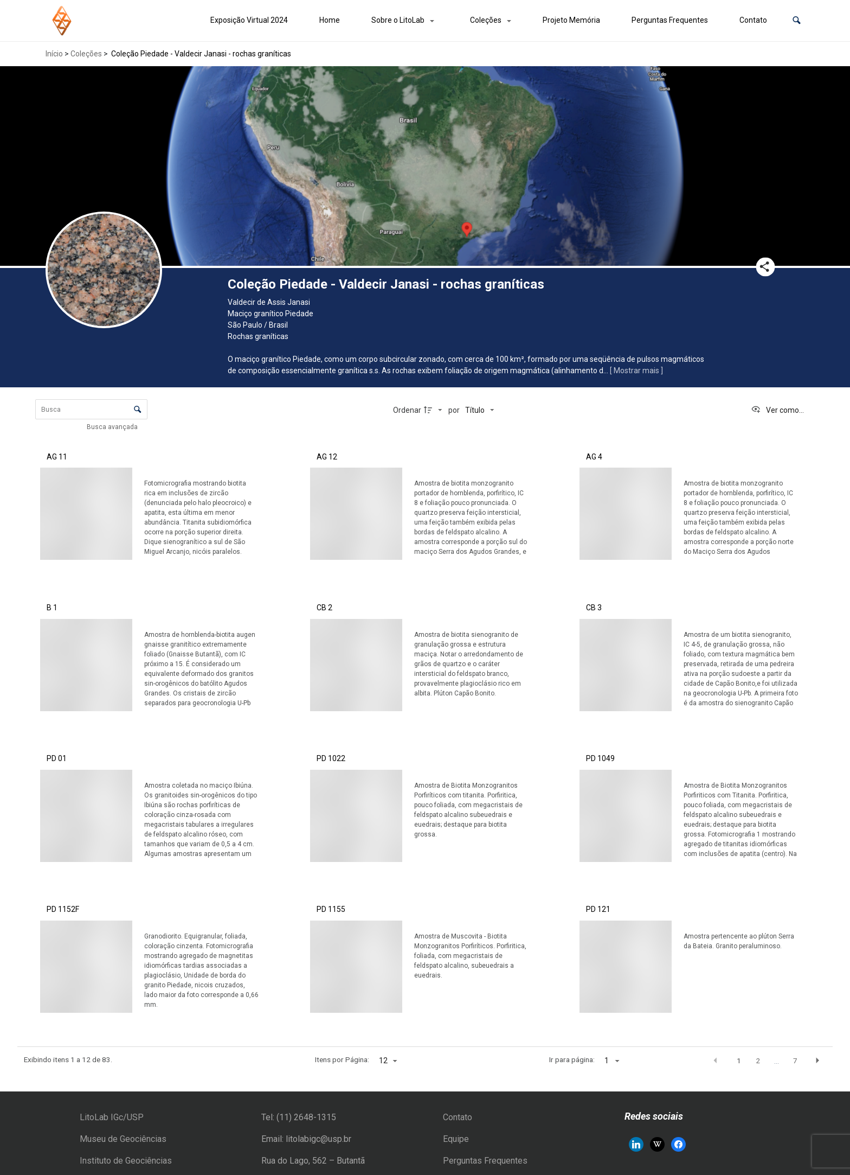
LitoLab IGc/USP (112, 1117)
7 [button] (795, 1060)
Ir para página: (572, 1059)
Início (54, 53)
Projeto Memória (571, 20)
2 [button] (758, 1060)
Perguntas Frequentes (670, 20)
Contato (753, 20)
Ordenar (407, 410)
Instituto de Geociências (126, 1160)
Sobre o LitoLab (397, 20)
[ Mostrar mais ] (636, 370)
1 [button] (739, 1060)
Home (329, 20)
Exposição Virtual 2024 (249, 20)
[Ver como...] (777, 410)
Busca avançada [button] (113, 427)
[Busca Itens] (91, 409)
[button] (796, 20)
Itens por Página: (342, 1059)
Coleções (485, 20)
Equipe (456, 1139)
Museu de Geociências (123, 1139)
